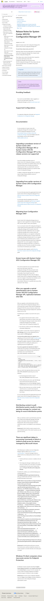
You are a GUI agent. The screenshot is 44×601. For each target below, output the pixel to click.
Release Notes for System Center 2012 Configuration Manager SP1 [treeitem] (8, 47)
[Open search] (38, 2)
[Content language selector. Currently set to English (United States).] (6, 593)
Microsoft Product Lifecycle (8, 6)
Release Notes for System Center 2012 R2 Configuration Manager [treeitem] (8, 42)
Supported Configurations (21, 21)
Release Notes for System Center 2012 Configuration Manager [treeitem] (8, 38)
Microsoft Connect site (34, 102)
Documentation (19, 22)
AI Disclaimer (3, 595)
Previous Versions (10, 595)
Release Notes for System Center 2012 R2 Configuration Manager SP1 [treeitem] (8, 57)
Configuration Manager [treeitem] (7, 25)
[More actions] (42, 12)
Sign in (41, 1)
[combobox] (7, 14)
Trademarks (9, 597)
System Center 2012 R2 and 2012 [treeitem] (7, 17)
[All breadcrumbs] (17, 12)
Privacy (25, 595)
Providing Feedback (20, 19)
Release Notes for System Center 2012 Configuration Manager (25, 11)
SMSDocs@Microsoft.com (22, 137)
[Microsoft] (2, 1)
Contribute (20, 595)
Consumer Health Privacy (32, 595)
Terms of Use (3, 597)
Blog (15, 595)
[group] (29, 362)
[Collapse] (11, 12)
